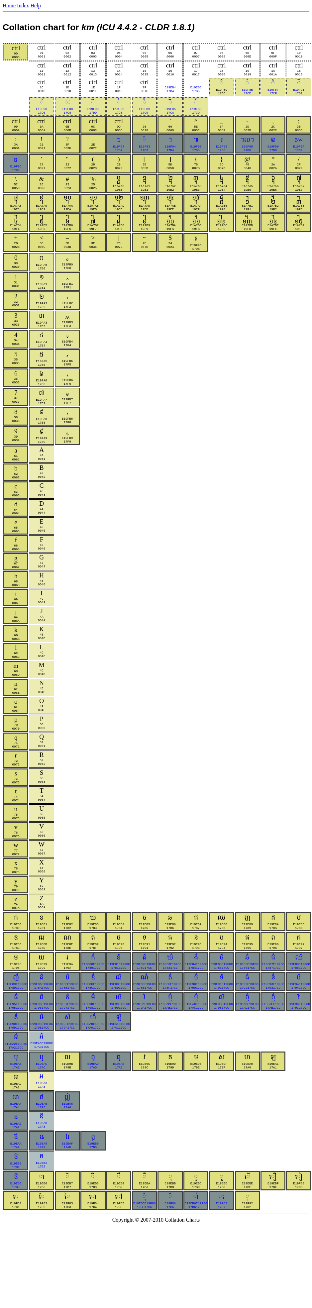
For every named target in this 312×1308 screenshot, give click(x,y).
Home (9, 5)
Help (36, 5)
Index (23, 5)
